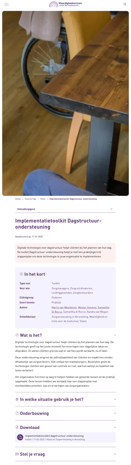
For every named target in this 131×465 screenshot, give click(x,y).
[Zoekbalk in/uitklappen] (125, 4)
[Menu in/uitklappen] (6, 4)
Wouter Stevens (87, 307)
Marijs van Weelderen (64, 307)
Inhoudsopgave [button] (26, 209)
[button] (65, 335)
